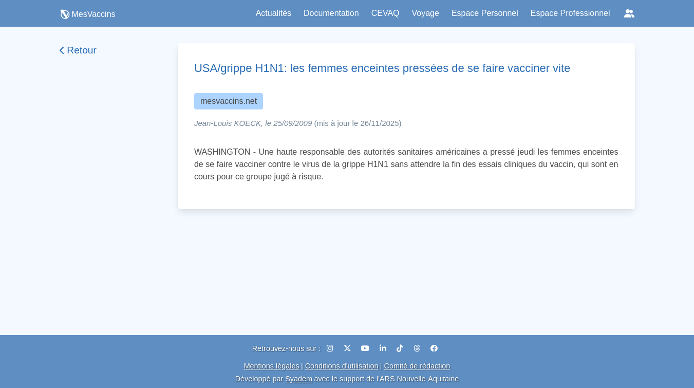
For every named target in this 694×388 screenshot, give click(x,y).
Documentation (331, 13)
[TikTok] (400, 348)
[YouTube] (366, 348)
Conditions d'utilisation (342, 366)
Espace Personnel (485, 13)
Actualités (273, 13)
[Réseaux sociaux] (629, 13)
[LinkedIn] (384, 348)
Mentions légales (271, 366)
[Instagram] (331, 348)
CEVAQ (385, 13)
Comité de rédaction (417, 366)
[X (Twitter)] (348, 348)
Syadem (298, 379)
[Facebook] (434, 348)
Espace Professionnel (570, 13)
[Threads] (417, 348)
